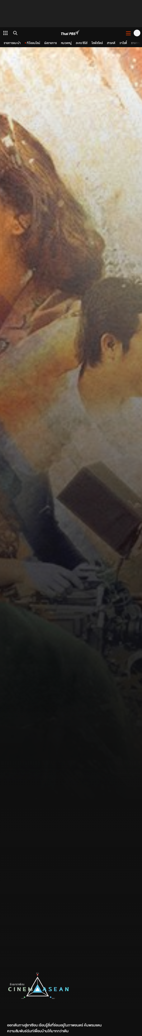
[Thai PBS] (70, 33)
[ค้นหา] (14, 33)
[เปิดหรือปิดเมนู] (128, 33)
